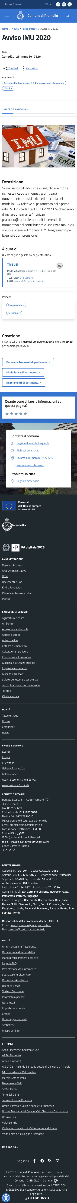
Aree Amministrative (14, 571)
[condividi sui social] (10, 68)
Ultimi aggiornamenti (14, 1019)
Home (5, 28)
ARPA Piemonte (11, 1055)
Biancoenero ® (28, 1189)
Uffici (5, 576)
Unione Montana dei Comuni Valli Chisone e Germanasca (35, 1111)
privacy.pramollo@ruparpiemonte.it (30, 925)
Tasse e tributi (29, 28)
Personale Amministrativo (17, 593)
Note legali (8, 1002)
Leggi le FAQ (9, 963)
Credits (6, 1014)
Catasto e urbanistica (14, 646)
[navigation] (7, 15)
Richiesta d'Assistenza (15, 980)
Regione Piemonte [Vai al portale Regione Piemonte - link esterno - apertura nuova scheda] (13, 4)
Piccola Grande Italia (14, 1078)
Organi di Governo (12, 565)
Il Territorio (8, 763)
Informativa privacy (13, 997)
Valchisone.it (9, 1122)
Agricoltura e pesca (13, 618)
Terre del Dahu (10, 1094)
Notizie (6, 721)
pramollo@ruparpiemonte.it (29, 281)
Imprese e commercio (14, 668)
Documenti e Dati (12, 582)
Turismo (6, 691)
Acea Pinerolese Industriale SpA (20, 1050)
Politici (6, 599)
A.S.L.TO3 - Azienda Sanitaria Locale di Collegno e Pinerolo (36, 1066)
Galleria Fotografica (13, 768)
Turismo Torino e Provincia (17, 1100)
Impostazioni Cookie (13, 1008)
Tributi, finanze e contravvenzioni (21, 685)
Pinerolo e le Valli (12, 1083)
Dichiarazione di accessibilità (18, 952)
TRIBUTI (12, 264)
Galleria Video (10, 774)
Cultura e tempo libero (15, 651)
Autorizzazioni (10, 640)
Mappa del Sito (11, 1030)
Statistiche (8, 1025)
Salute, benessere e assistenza (20, 679)
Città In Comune (43, 1180)
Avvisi (5, 732)
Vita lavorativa (10, 696)
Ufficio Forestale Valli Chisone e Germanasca (28, 1106)
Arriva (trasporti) (11, 1061)
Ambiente (8, 623)
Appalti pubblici (11, 635)
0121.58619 (26, 278)
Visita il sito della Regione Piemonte (23, 1134)
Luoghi (6, 757)
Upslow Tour (9, 1117)
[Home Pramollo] (35, 15)
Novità (15, 28)
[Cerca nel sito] (67, 15)
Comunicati (8, 727)
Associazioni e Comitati (15, 785)
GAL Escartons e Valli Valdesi (19, 1072)
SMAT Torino (9, 1089)
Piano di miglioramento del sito (20, 958)
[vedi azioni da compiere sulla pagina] (29, 68)
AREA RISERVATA (36, 1198)
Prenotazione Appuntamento (19, 969)
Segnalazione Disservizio (16, 974)
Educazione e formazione (16, 657)
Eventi (6, 751)
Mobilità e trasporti (13, 674)
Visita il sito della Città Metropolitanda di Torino (29, 1128)
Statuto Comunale (13, 991)
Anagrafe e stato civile (15, 629)
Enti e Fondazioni (12, 587)
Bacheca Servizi (11, 986)
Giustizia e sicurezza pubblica (18, 663)
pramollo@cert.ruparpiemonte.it (28, 820)
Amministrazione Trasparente (19, 946)
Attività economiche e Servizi (19, 779)
